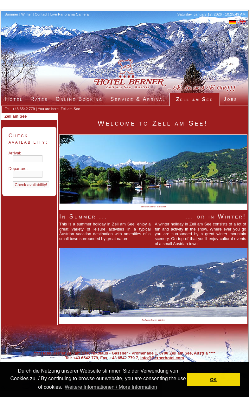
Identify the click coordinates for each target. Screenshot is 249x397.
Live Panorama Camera (69, 14)
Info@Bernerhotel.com (162, 357)
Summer (11, 14)
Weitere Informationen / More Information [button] (111, 387)
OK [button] (213, 379)
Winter (26, 14)
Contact (41, 14)
